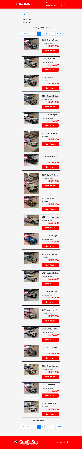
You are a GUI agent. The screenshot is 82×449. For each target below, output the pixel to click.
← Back (25, 14)
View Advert (50, 51)
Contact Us (63, 4)
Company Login (62, 442)
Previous (25, 33)
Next (59, 33)
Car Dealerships (51, 4)
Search (24, 12)
